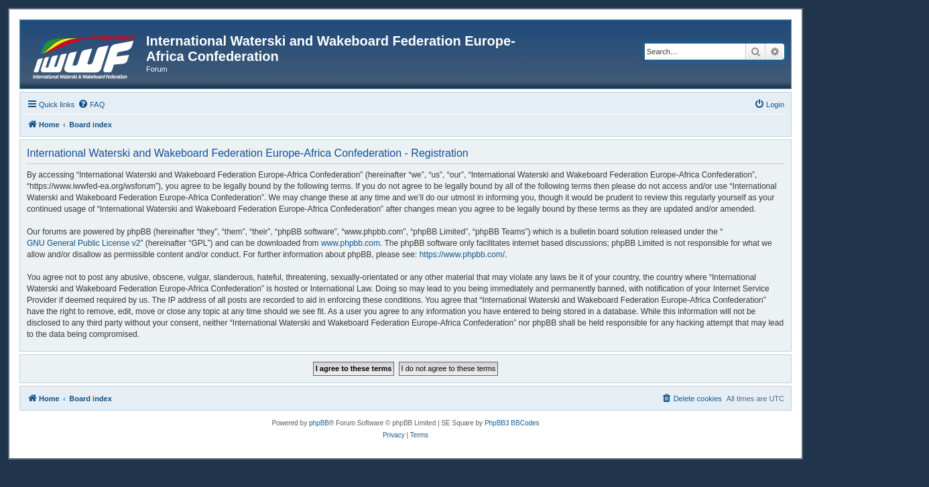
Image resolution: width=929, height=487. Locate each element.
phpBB (319, 423)
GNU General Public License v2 (83, 243)
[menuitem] (91, 104)
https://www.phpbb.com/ (462, 254)
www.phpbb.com (350, 243)
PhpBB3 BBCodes (512, 423)
